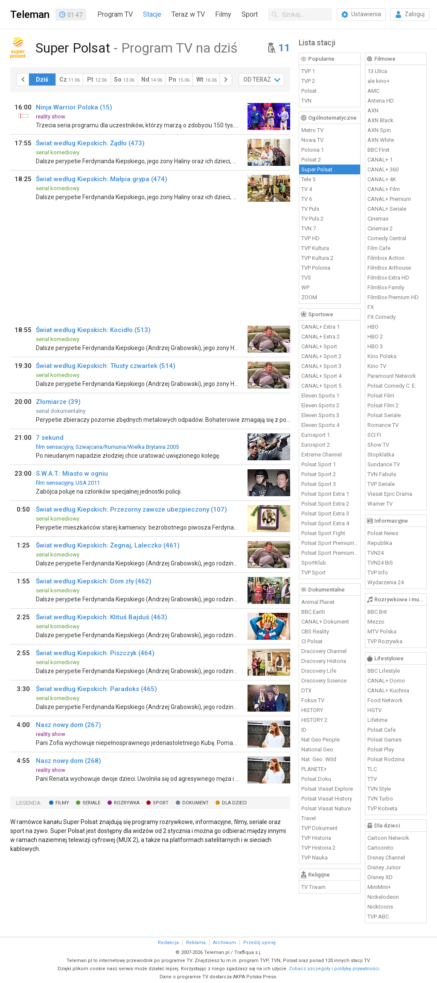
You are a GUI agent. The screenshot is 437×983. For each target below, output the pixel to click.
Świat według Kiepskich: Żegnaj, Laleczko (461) (108, 545)
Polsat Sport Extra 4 (325, 523)
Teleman (30, 15)
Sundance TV (383, 464)
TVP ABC (378, 916)
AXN (373, 110)
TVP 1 (308, 71)
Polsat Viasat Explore (327, 789)
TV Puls (310, 209)
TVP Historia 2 (318, 848)
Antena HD (380, 100)
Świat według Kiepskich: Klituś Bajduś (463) (101, 617)
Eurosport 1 (315, 435)
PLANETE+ (314, 769)
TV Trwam (313, 887)
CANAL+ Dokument (325, 621)
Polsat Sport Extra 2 (325, 503)
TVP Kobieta (382, 808)
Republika (379, 543)
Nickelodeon (383, 897)
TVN (306, 100)
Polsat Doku (316, 779)
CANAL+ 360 (383, 169)
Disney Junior (384, 867)
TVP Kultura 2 (317, 258)
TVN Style (379, 789)
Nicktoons (380, 907)
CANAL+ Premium (389, 199)
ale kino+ (378, 81)
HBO (373, 327)
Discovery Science (324, 680)
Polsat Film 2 (383, 405)
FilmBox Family (385, 287)
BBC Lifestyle (383, 671)
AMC (373, 91)
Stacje (152, 14)
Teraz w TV (188, 14)
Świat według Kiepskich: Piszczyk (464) (95, 653)
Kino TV (376, 366)
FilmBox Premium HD (393, 297)
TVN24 (375, 553)
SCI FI (374, 435)
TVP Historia (316, 838)
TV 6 (306, 199)
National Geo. (318, 749)
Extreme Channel (321, 454)
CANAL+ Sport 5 (321, 386)
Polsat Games (384, 739)
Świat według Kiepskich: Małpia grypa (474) (101, 179)
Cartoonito (380, 848)
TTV (372, 779)
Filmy (223, 14)
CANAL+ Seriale (386, 209)
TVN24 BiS (380, 562)
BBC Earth (313, 612)
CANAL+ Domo (386, 680)
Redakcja (168, 942)
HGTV (374, 710)
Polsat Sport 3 (318, 484)
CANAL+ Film (383, 189)
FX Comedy (381, 317)
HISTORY (312, 710)
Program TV (115, 14)
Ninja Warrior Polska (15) (74, 107)
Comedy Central (386, 238)
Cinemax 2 (380, 228)
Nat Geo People (320, 739)
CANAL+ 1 (380, 159)
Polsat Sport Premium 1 (329, 543)
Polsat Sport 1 (318, 464)
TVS (306, 277)
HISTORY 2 (314, 720)
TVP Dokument (319, 828)
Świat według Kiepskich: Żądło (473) (90, 143)
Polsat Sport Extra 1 (325, 494)
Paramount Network (391, 376)
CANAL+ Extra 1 (320, 327)
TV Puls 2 (312, 218)
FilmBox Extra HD (388, 277)
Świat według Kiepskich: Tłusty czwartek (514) (105, 366)
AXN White (380, 140)
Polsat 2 (311, 159)
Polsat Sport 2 (318, 474)
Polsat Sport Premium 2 (329, 553)
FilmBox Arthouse (389, 268)
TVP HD (310, 238)
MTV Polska (381, 631)
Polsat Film (380, 395)
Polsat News (382, 533)
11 (284, 48)
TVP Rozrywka (384, 641)
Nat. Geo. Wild (318, 759)
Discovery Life (318, 671)
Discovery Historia (323, 661)
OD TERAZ (257, 79)
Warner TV (380, 503)
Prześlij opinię (259, 942)
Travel (308, 818)
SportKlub (313, 562)
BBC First (378, 150)
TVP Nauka (314, 857)
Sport (250, 14)
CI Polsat (312, 641)
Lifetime (377, 720)
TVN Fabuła (381, 474)
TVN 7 (308, 228)
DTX (306, 690)
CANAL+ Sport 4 (321, 376)
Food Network (385, 700)
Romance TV (383, 425)
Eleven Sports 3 (320, 415)
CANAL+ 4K (381, 179)
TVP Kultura (315, 248)
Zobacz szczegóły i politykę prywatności (334, 968)
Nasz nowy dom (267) (68, 725)
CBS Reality (315, 631)
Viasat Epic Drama (389, 494)
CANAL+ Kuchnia (388, 690)
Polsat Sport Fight (323, 533)
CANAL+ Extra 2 (320, 336)
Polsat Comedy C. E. (391, 386)
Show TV (378, 444)
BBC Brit (377, 612)
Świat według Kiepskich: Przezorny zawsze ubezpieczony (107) (131, 509)
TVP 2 (308, 81)
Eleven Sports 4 (320, 425)
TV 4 (306, 189)
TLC (372, 769)
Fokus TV (312, 700)
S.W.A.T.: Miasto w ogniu (72, 473)
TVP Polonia (315, 268)
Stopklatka (380, 454)
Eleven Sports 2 (320, 405)
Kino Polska (381, 356)
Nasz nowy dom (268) (68, 761)
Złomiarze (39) (58, 402)
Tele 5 (308, 179)
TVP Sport (313, 572)
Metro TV (312, 130)
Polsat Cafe (381, 730)
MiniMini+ (379, 887)
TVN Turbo (380, 798)
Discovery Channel (324, 651)
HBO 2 (375, 336)
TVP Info (377, 572)
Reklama (196, 942)
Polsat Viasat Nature (326, 808)
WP (305, 287)
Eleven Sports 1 (320, 395)
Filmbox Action (386, 258)
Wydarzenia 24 (385, 582)
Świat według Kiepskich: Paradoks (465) (96, 689)
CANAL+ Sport (319, 346)
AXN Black (380, 120)
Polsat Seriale (384, 415)
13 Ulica (377, 71)
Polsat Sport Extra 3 (325, 513)
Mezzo (376, 621)
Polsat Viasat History (326, 798)
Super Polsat (316, 169)
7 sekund (50, 437)
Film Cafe (378, 248)
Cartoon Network (388, 838)
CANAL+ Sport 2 (321, 356)
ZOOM (309, 297)
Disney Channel (386, 857)
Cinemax (377, 218)
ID (303, 730)
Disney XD (380, 877)
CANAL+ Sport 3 (321, 366)
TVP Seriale (381, 484)
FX (370, 307)
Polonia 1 (312, 150)
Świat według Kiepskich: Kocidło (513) (93, 330)
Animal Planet (318, 602)
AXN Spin (379, 130)
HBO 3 (375, 346)
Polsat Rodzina (386, 759)
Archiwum (224, 942)
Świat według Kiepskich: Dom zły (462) (93, 581)
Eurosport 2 (315, 444)
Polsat (309, 91)
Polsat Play (380, 749)
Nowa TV (312, 140)
